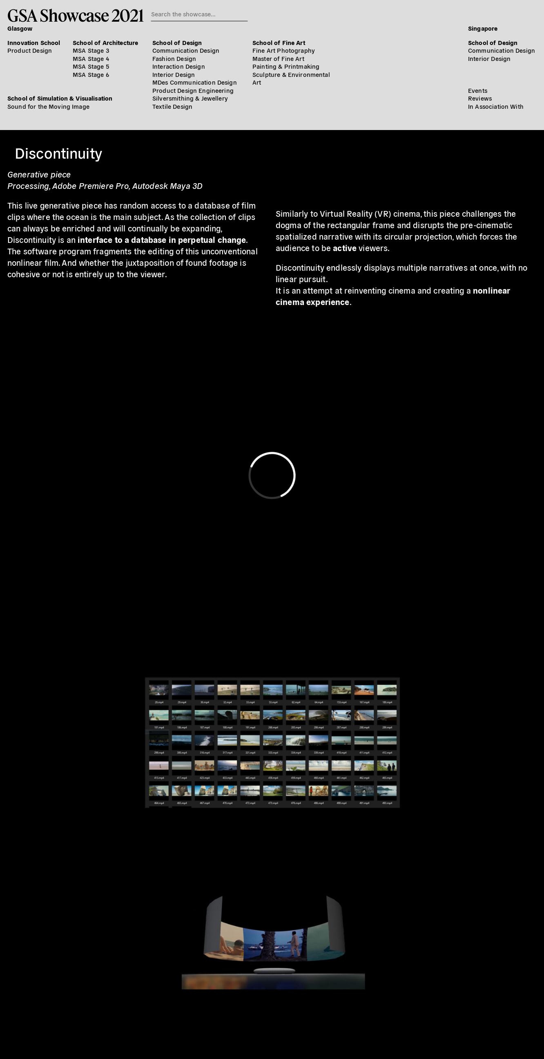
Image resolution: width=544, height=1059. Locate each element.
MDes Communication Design (194, 82)
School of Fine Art (278, 42)
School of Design (177, 42)
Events (477, 90)
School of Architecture (105, 42)
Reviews (480, 98)
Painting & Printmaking (285, 66)
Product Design (29, 50)
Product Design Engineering (193, 90)
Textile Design (172, 106)
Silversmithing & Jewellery (190, 98)
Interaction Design (178, 66)
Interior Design (173, 74)
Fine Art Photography (283, 50)
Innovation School (33, 42)
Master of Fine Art (278, 58)
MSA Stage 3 (91, 50)
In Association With (496, 106)
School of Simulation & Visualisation (59, 98)
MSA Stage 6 (91, 74)
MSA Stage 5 (91, 66)
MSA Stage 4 (91, 58)
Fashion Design (174, 58)
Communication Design (185, 50)
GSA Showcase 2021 (75, 15)
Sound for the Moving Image (48, 106)
